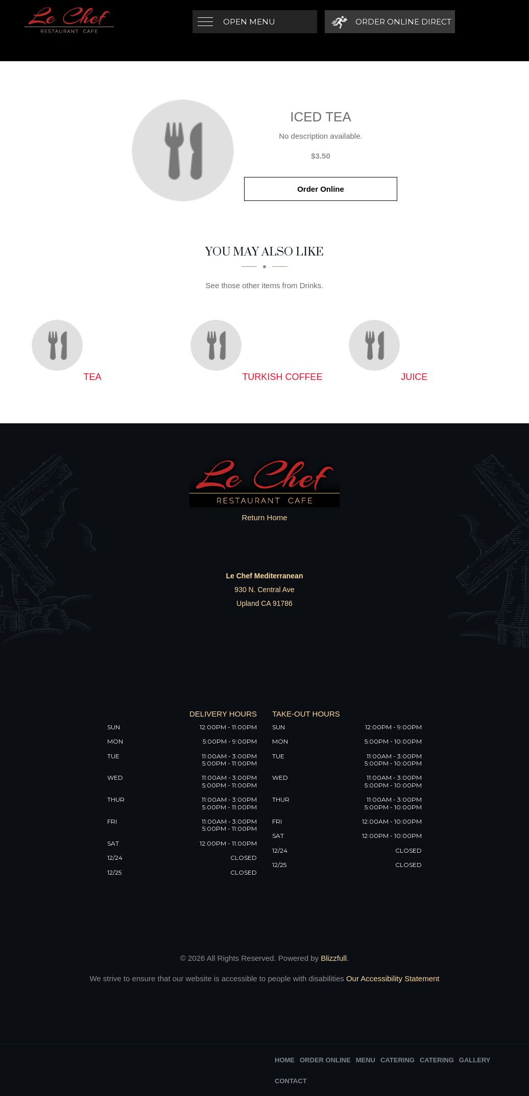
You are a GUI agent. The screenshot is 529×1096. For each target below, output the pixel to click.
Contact (291, 1081)
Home (285, 1060)
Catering (397, 1060)
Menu (365, 1060)
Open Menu (249, 22)
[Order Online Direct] (390, 21)
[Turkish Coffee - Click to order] (218, 345)
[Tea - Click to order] (60, 345)
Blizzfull (334, 958)
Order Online (320, 189)
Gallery (475, 1060)
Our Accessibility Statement (392, 978)
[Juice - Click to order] (377, 345)
